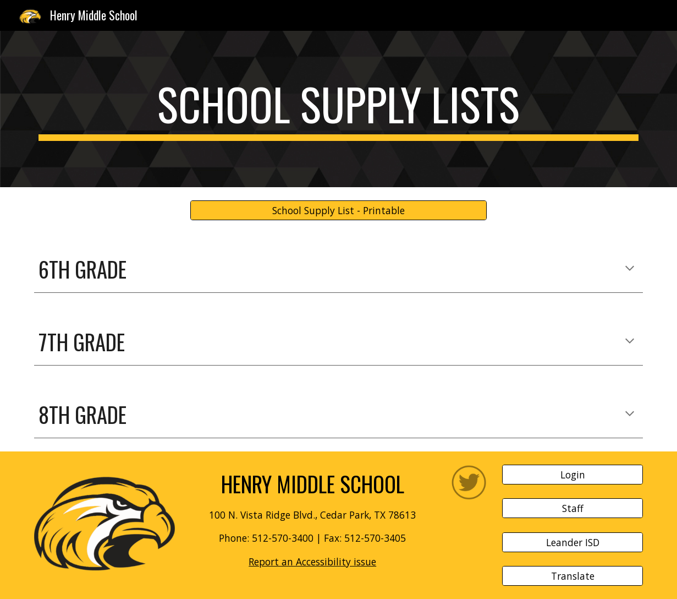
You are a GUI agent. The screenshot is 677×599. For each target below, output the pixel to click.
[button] (630, 269)
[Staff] (572, 508)
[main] (338, 109)
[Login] (572, 474)
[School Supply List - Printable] (338, 210)
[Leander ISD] (572, 542)
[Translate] (572, 576)
